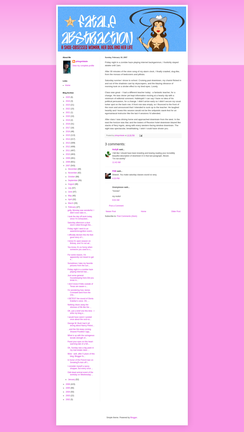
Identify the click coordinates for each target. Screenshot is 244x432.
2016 (68, 131)
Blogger (133, 417)
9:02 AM (115, 200)
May (70, 196)
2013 (68, 143)
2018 (68, 124)
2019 (68, 120)
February (72, 207)
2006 (68, 384)
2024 (68, 101)
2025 (68, 97)
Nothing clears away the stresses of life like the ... (79, 306)
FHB (114, 171)
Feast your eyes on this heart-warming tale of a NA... (80, 342)
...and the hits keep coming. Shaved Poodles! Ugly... (79, 330)
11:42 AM (116, 162)
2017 (68, 128)
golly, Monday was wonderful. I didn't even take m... (81, 211)
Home (143, 211)
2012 (68, 146)
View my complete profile (83, 66)
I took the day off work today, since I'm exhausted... (80, 217)
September (73, 180)
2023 (68, 105)
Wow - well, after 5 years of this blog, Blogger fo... (81, 355)
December (73, 169)
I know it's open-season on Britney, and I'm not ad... (79, 242)
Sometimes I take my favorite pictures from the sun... (80, 264)
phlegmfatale (82, 61)
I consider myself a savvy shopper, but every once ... (80, 367)
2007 (68, 165)
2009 (68, 158)
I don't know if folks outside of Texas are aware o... (80, 285)
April (70, 199)
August (71, 184)
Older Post (175, 211)
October (72, 177)
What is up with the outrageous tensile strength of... (81, 336)
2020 (68, 116)
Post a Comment (116, 206)
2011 (68, 150)
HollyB (115, 149)
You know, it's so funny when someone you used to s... (80, 248)
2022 (68, 109)
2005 (68, 388)
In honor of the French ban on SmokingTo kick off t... (80, 361)
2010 (68, 154)
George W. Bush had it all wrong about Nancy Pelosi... (81, 324)
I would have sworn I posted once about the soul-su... (80, 318)
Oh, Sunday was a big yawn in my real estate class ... (81, 349)
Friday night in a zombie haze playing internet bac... (80, 270)
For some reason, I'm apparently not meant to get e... (81, 257)
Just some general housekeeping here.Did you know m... (81, 277)
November (73, 173)
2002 (68, 399)
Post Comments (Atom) (127, 216)
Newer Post (111, 211)
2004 (68, 392)
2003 (68, 395)
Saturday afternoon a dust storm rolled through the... (80, 224)
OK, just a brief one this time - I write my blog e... (81, 312)
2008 (68, 162)
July (70, 188)
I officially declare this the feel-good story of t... (81, 236)
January (72, 379)
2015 (68, 135)
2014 (68, 139)
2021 (68, 112)
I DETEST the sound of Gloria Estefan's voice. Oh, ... (80, 299)
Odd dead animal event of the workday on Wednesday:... (80, 373)
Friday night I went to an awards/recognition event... (80, 230)
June (70, 192)
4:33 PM (116, 178)
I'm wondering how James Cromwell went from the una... (79, 292)
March (71, 203)
